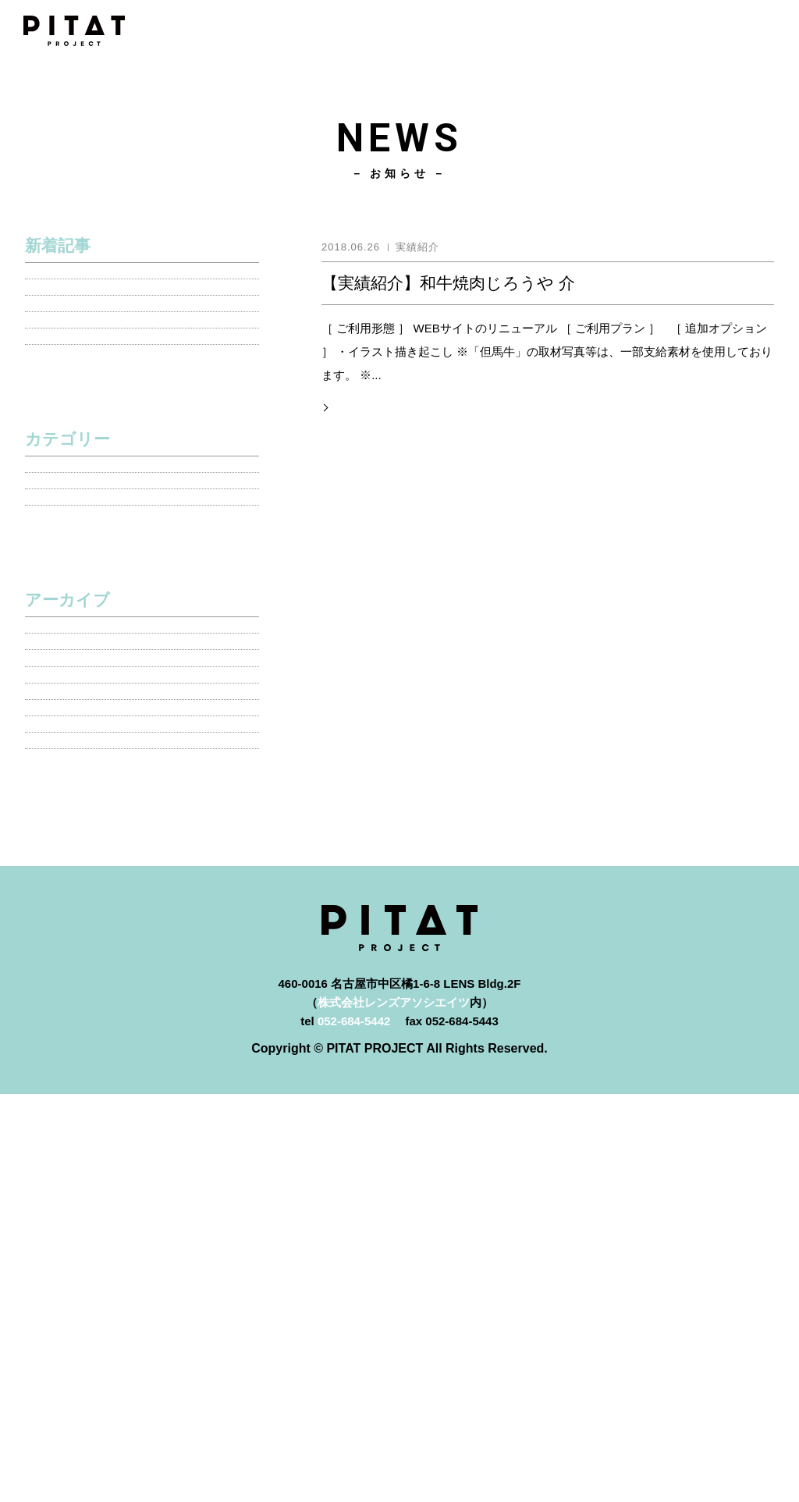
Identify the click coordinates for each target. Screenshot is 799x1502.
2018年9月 (57, 1059)
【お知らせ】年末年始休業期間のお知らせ (140, 432)
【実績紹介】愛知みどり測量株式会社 (128, 337)
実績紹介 (52, 677)
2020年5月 (57, 866)
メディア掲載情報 (76, 638)
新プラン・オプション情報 (99, 716)
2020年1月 (57, 943)
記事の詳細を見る (373, 404)
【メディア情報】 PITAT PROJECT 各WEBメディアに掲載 (129, 479)
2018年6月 (57, 1098)
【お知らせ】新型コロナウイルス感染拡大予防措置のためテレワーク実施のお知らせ (140, 385)
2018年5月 (57, 1136)
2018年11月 (60, 982)
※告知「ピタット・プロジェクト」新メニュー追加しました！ (140, 290)
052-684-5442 (354, 1429)
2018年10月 (60, 1021)
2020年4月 (57, 904)
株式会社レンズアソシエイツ (394, 1410)
